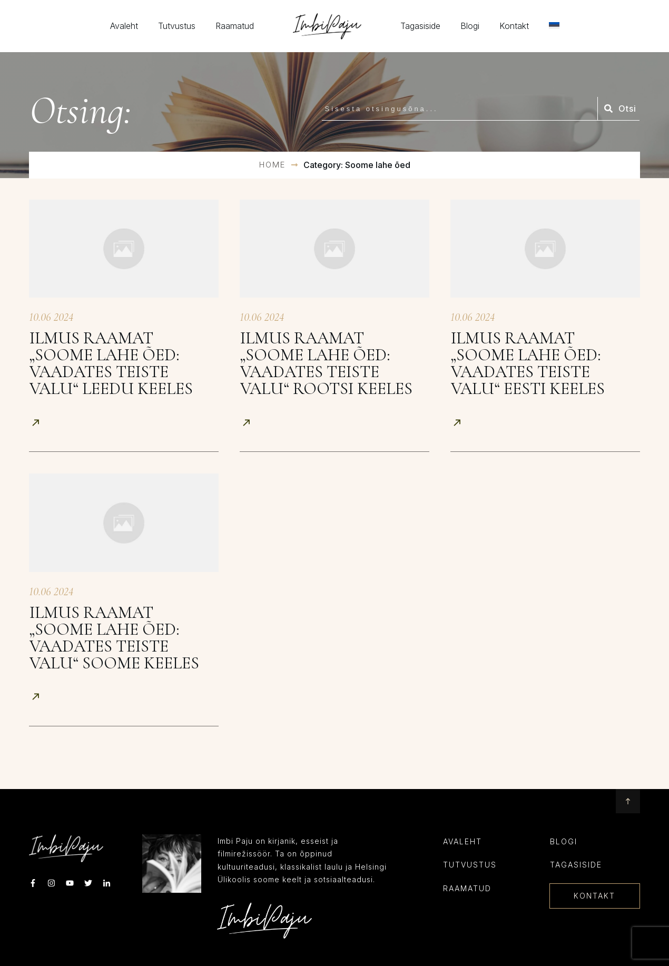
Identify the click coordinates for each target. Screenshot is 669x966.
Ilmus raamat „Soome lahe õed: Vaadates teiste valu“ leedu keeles (111, 363)
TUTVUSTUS (470, 845)
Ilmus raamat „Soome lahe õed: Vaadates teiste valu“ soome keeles (114, 637)
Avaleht (462, 821)
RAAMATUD (467, 868)
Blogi (563, 821)
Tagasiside (576, 845)
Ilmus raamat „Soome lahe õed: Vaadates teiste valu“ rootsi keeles (326, 363)
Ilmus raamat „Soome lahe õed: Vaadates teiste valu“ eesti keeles (528, 363)
